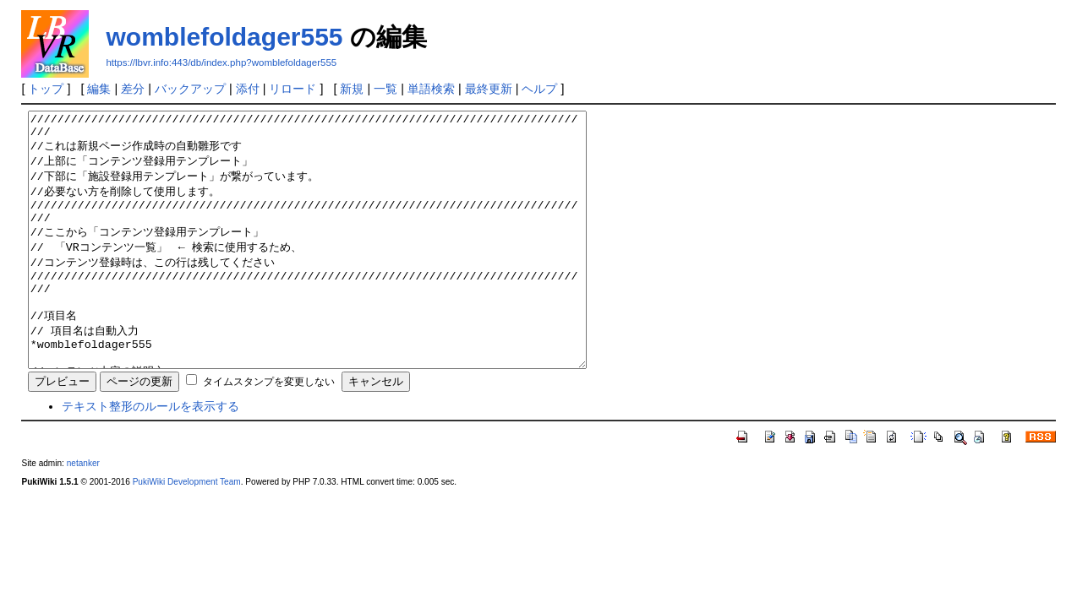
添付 (248, 88)
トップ (45, 88)
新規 (352, 88)
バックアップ (190, 88)
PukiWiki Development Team (187, 532)
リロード (292, 88)
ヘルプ (539, 88)
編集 (99, 88)
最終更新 (488, 88)
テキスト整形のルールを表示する (150, 457)
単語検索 (431, 88)
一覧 (385, 88)
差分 (133, 88)
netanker (83, 513)
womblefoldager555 (224, 37)
